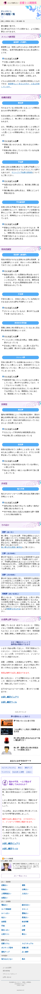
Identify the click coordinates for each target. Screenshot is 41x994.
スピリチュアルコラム (9, 768)
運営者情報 (6, 971)
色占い (3, 917)
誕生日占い (26, 905)
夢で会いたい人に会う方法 (18, 722)
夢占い (20, 768)
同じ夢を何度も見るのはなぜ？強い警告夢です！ (20, 741)
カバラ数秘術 (6, 909)
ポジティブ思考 (7, 948)
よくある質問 (7, 967)
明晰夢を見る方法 (13, 609)
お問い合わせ (7, 977)
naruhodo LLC (20, 990)
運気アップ (28, 768)
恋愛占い (4, 885)
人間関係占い (6, 894)
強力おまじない (7, 959)
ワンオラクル (6, 772)
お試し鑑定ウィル (9, 702)
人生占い (29, 772)
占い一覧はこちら (20, 876)
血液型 (3, 922)
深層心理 (25, 948)
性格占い (4, 889)
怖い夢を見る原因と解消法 (11, 547)
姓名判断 (25, 922)
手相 (3, 926)
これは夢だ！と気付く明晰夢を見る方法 (20, 731)
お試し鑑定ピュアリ (10, 697)
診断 (23, 930)
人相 (23, 926)
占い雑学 (25, 952)
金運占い (4, 898)
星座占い (25, 917)
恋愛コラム (5, 943)
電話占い (4, 905)
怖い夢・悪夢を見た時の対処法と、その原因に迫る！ (19, 750)
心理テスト (5, 934)
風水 (23, 959)
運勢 (23, 885)
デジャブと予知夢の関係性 (22, 172)
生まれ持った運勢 (18, 772)
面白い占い (5, 930)
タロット (25, 909)
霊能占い (25, 913)
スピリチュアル (27, 943)
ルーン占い (5, 913)
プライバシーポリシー (10, 974)
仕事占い (25, 889)
